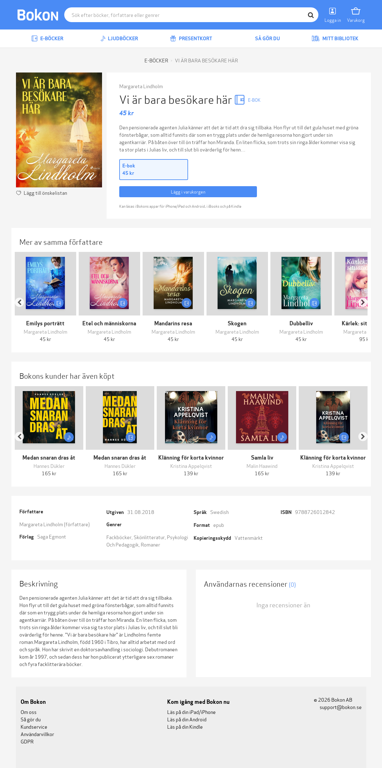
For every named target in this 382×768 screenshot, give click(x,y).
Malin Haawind (262, 465)
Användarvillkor (37, 733)
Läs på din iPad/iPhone (191, 711)
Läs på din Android (187, 719)
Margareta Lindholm (141, 85)
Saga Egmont (51, 536)
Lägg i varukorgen (188, 191)
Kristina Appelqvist (191, 465)
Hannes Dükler (49, 465)
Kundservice (34, 726)
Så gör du (263, 38)
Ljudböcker (119, 38)
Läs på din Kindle (185, 726)
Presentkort (191, 38)
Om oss (29, 711)
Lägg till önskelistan (45, 192)
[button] (22, 297)
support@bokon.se (338, 706)
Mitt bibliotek (335, 38)
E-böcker (47, 38)
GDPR (27, 741)
